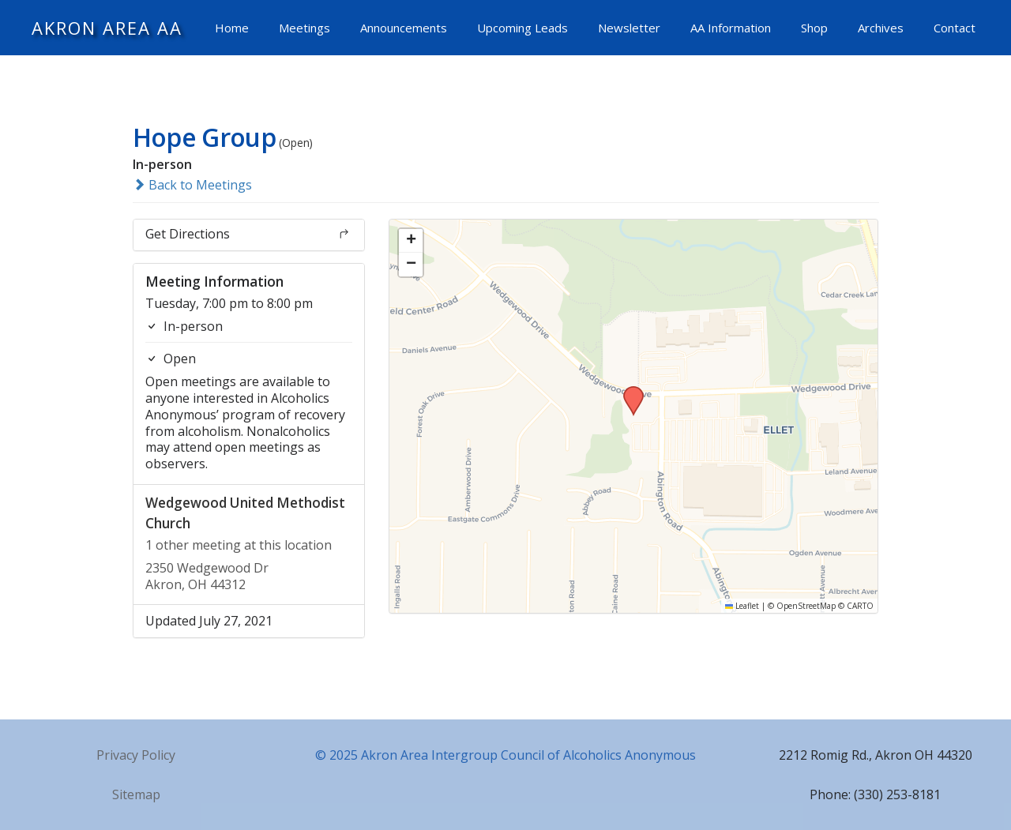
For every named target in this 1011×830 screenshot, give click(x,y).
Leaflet (742, 605)
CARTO (860, 605)
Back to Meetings (192, 184)
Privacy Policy (135, 755)
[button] (628, 391)
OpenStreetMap (806, 605)
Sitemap (136, 794)
